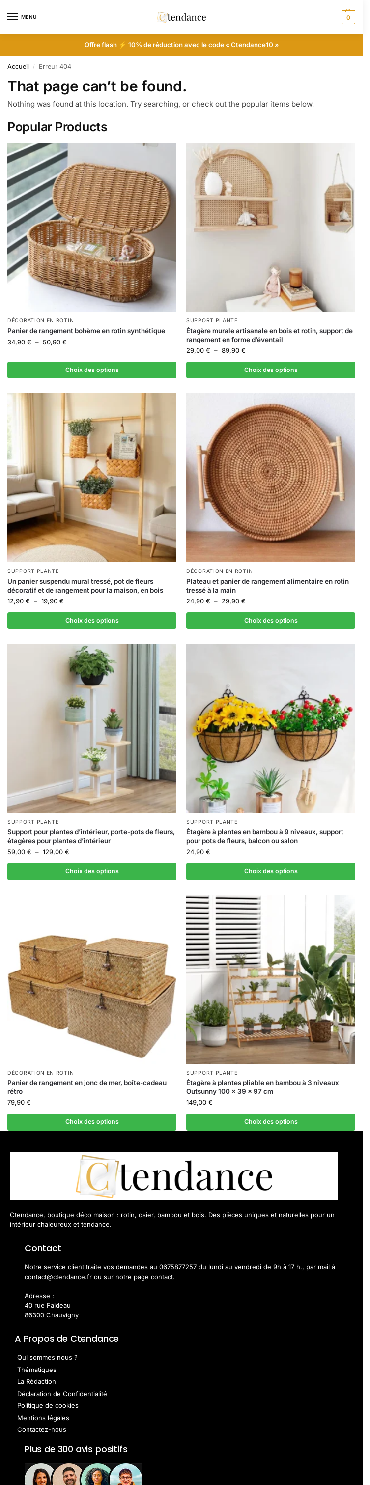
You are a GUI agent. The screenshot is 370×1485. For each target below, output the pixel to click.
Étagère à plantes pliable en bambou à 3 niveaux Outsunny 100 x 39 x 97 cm (262, 1088)
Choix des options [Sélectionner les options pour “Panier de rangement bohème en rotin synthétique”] (91, 370)
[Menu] (22, 17)
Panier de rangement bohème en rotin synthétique (86, 331)
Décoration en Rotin (40, 320)
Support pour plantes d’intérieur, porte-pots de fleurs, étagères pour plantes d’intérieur (91, 837)
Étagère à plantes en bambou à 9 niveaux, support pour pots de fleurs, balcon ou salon (264, 837)
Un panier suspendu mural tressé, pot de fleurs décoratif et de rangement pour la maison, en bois (85, 586)
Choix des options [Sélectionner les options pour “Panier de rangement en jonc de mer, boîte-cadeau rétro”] (91, 1123)
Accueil (18, 66)
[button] (347, 17)
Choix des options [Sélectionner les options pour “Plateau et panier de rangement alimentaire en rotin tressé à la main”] (270, 621)
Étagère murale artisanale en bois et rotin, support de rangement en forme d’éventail (269, 335)
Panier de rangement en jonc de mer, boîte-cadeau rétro (87, 1088)
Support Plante (212, 320)
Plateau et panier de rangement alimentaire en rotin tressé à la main (267, 586)
